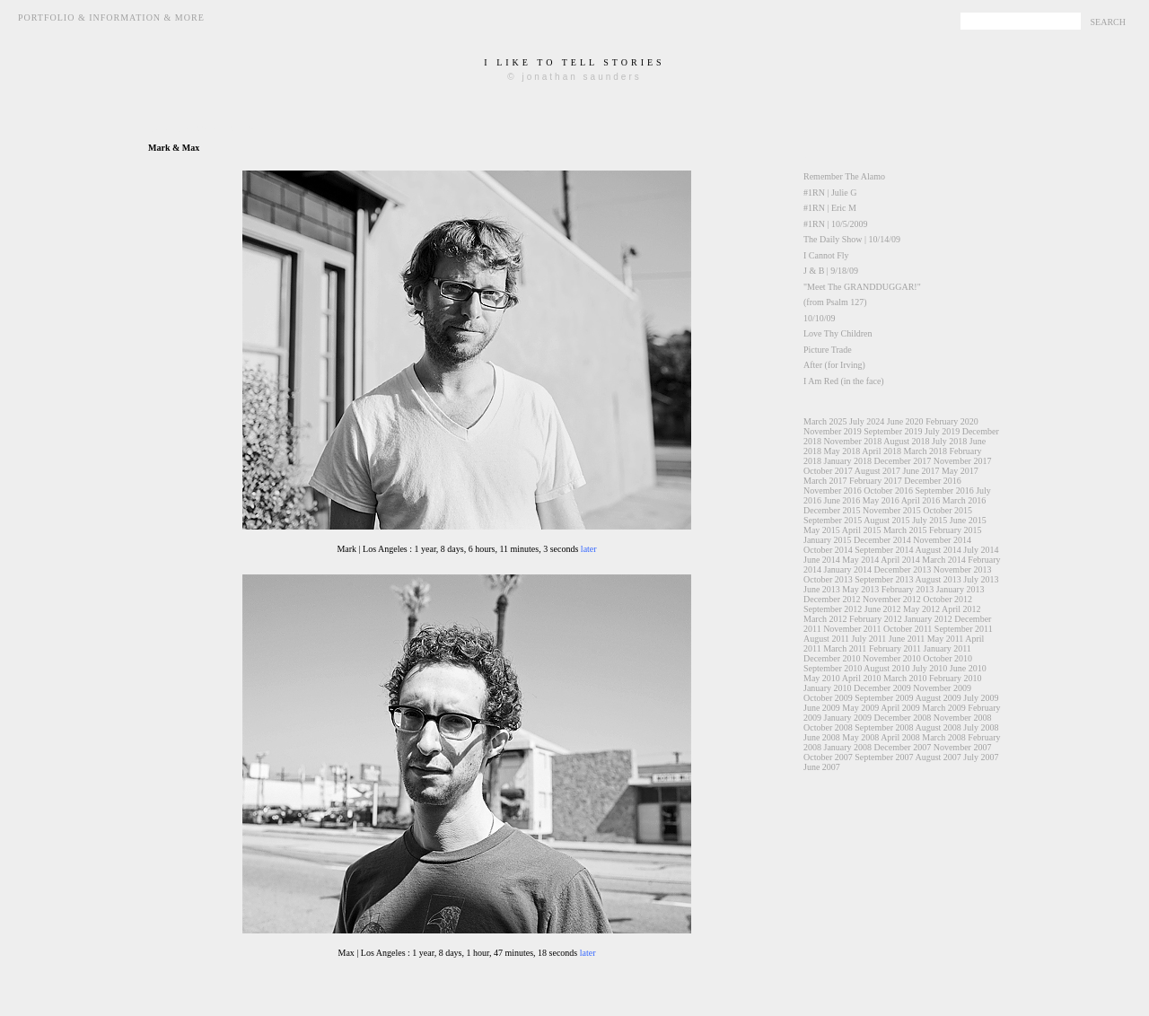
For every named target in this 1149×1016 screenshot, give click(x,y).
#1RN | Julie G (830, 192)
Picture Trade (827, 350)
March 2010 (905, 678)
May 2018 (842, 451)
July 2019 (942, 431)
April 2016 (921, 500)
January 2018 (848, 461)
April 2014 (900, 560)
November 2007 (963, 747)
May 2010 (821, 678)
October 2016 (888, 490)
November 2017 (963, 461)
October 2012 (947, 599)
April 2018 (881, 451)
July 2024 (866, 421)
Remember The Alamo (844, 176)
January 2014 (848, 569)
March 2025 (825, 421)
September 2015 (832, 520)
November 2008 (963, 718)
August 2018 (906, 441)
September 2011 (963, 629)
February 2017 (875, 481)
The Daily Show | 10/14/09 (851, 239)
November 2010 (892, 658)
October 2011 (907, 629)
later (589, 549)
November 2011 (852, 629)
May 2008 (860, 737)
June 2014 (821, 560)
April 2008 (900, 737)
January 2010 (827, 688)
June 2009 (821, 708)
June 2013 (821, 589)
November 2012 (892, 599)
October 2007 (828, 757)
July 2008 (980, 727)
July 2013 (980, 579)
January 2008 (848, 747)
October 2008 (828, 727)
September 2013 (884, 579)
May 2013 (860, 589)
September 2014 (884, 550)
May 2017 (960, 471)
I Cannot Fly (826, 255)
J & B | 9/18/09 (830, 271)
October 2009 (828, 698)
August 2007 (937, 757)
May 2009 (860, 708)
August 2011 (826, 639)
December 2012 (832, 599)
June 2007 (821, 767)
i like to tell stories (574, 62)
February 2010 (955, 678)
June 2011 (907, 639)
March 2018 (925, 451)
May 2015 (821, 530)
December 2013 (903, 569)
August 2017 (877, 471)
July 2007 (980, 757)
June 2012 (882, 609)
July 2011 (869, 639)
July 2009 (980, 698)
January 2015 (827, 540)
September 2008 (884, 727)
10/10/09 (819, 318)
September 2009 (884, 698)
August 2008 (937, 727)
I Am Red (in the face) (843, 381)
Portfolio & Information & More (111, 17)
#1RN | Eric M (829, 208)
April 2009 (900, 708)
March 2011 (844, 648)
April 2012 (961, 609)
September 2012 (832, 609)
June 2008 (821, 737)
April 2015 (861, 530)
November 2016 (832, 490)
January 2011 (947, 648)
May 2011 (945, 639)
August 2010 (886, 668)
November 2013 (963, 569)
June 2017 (921, 471)
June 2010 (968, 668)
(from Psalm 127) (835, 302)
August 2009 (937, 698)
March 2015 (905, 530)
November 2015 (892, 510)
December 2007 (903, 747)
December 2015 (832, 510)
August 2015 (886, 520)
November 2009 (942, 688)
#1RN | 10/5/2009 (835, 224)
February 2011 (895, 648)
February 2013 (907, 589)
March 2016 (965, 500)
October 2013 (828, 579)
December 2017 (903, 461)
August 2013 (937, 579)
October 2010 (947, 658)
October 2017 (828, 471)
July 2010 (929, 668)
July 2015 (929, 520)
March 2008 (944, 737)
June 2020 (905, 421)
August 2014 (937, 550)
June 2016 (842, 500)
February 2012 (875, 619)
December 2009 (882, 688)
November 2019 (832, 431)
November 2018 (853, 441)
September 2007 (884, 757)
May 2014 (860, 560)
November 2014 (942, 540)
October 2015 (947, 510)
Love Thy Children (837, 333)
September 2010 (832, 668)
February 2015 (955, 530)
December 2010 (832, 658)
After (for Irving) (834, 365)
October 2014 (828, 550)
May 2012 (921, 609)
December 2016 (932, 481)
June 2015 (968, 520)
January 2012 (928, 619)
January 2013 (960, 589)
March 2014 (944, 560)
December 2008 (903, 718)
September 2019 (893, 431)
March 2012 (825, 619)
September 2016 (944, 490)
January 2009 (848, 718)
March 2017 (825, 481)
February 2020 (951, 421)
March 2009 (944, 708)
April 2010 (861, 678)
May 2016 (881, 500)
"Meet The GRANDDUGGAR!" (862, 287)
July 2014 (980, 550)
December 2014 (882, 540)
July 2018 (949, 441)
